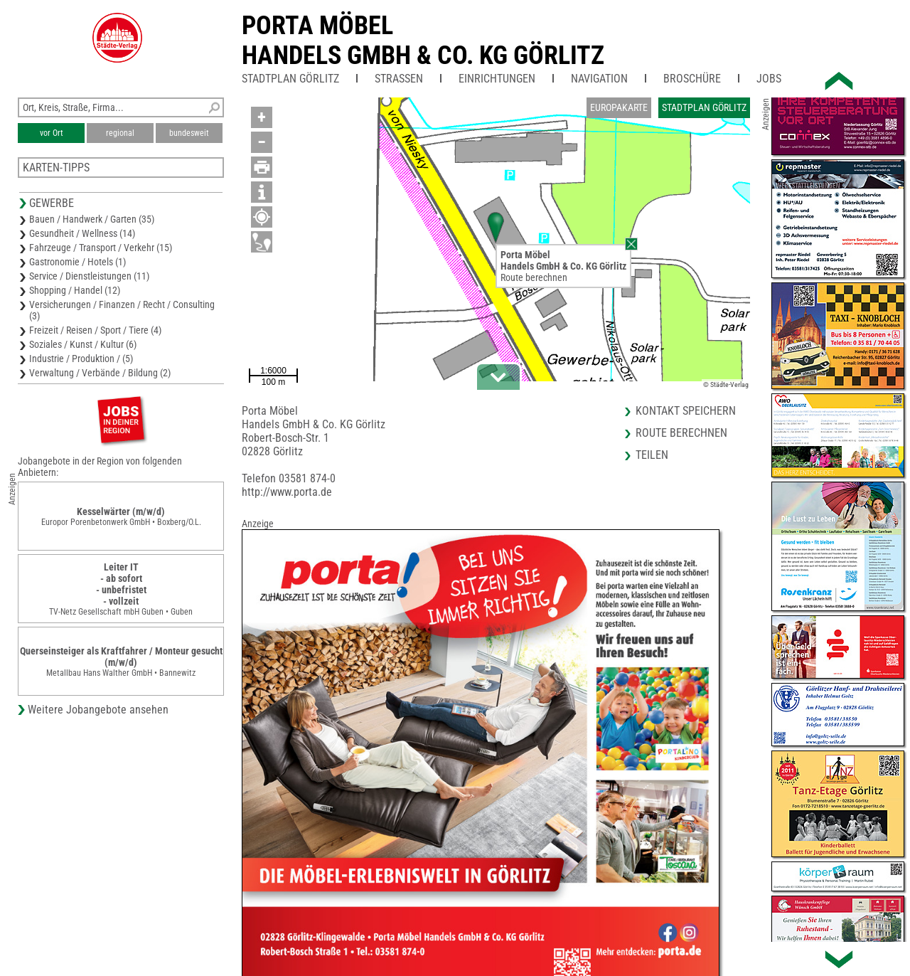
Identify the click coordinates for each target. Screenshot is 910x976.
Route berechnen (533, 277)
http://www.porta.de (287, 492)
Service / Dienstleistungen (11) (89, 276)
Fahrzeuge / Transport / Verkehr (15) (100, 247)
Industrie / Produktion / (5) (81, 358)
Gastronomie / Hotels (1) (77, 261)
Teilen (652, 455)
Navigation (599, 78)
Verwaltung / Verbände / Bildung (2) (100, 372)
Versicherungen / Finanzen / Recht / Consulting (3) (122, 310)
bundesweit (189, 133)
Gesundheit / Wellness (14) (82, 233)
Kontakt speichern (686, 411)
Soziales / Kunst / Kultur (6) (82, 344)
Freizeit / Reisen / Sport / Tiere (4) (95, 330)
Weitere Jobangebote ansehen (98, 709)
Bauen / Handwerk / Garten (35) (91, 219)
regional (120, 133)
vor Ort (51, 133)
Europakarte (619, 107)
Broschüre (692, 78)
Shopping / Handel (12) (74, 290)
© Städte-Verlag (726, 384)
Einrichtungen (497, 78)
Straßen (399, 78)
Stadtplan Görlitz (290, 78)
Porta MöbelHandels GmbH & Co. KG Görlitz (423, 40)
